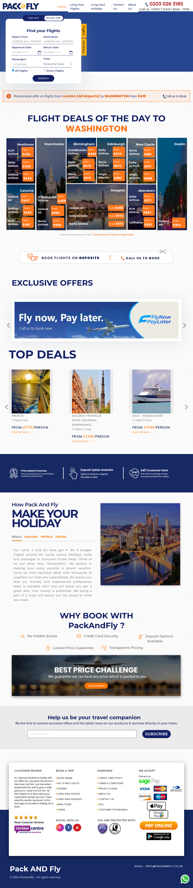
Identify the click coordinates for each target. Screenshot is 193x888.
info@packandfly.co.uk (164, 866)
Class (47, 58)
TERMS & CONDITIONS (111, 783)
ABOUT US (104, 793)
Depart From (20, 36)
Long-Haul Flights (77, 6)
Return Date (51, 47)
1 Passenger (29, 64)
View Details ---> (23, 432)
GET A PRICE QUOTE (68, 783)
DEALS (17, 536)
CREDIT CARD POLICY (111, 778)
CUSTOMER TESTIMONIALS (113, 809)
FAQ (101, 804)
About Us (132, 6)
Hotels (47, 536)
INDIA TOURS (64, 804)
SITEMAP (62, 788)
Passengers (19, 59)
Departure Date (21, 47)
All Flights (20, 70)
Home (62, 6)
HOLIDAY (31, 536)
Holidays (84, 47)
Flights (84, 31)
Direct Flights (54, 70)
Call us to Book (174, 96)
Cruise (60, 536)
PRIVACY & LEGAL (108, 788)
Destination (51, 36)
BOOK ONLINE (64, 778)
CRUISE (61, 809)
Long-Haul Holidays (98, 6)
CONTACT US (106, 799)
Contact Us (118, 6)
